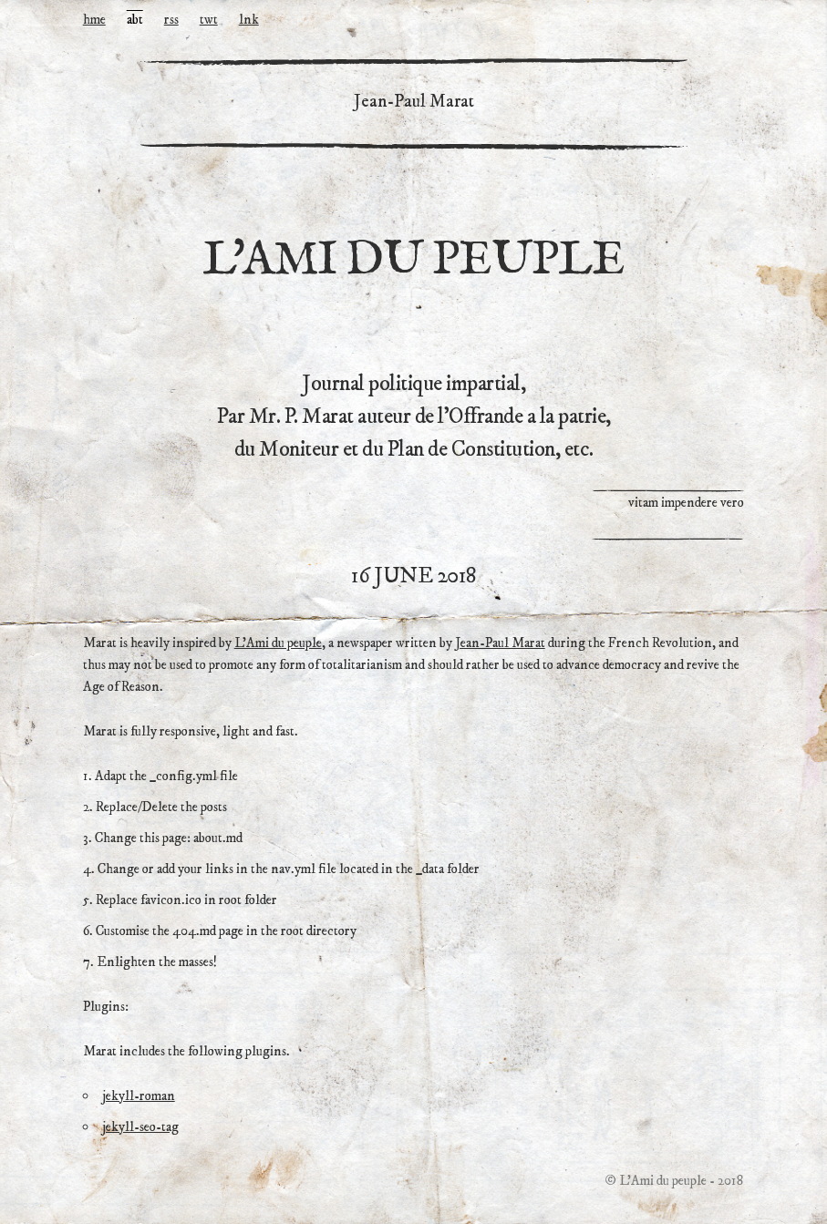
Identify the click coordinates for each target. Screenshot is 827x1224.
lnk (249, 19)
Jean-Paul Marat (500, 643)
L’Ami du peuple (278, 643)
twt (209, 19)
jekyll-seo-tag (140, 1127)
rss (171, 19)
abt (135, 19)
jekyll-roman (138, 1096)
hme (94, 19)
